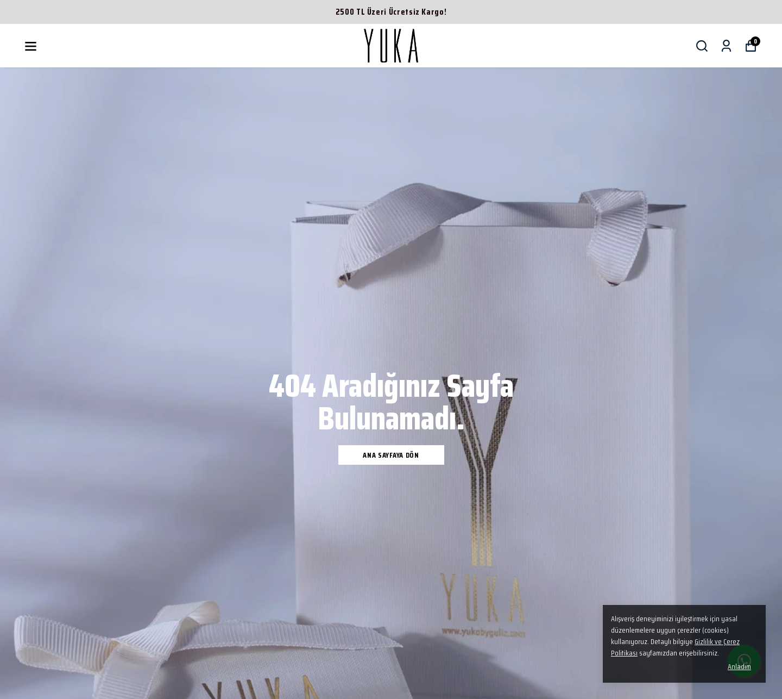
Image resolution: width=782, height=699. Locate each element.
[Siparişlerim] (726, 46)
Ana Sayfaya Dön (391, 455)
